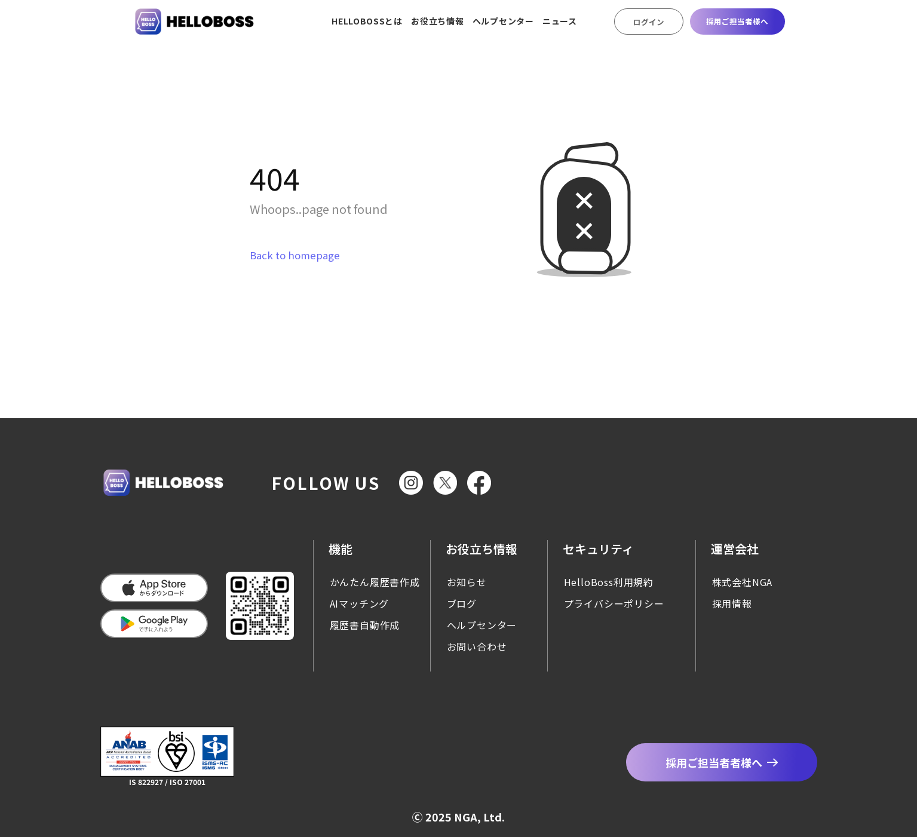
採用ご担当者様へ (737, 21)
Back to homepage (295, 255)
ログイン (648, 21)
